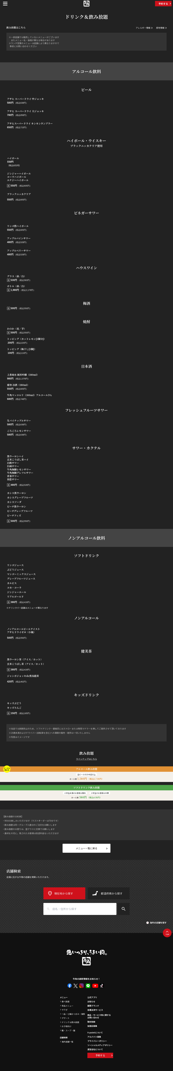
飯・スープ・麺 (68, 1030)
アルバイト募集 (94, 1036)
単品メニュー (67, 1005)
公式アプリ (92, 997)
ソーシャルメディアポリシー (100, 1045)
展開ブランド (93, 1005)
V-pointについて (95, 1032)
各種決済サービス (95, 1009)
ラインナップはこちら (86, 758)
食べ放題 (65, 1001)
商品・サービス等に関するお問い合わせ (99, 1016)
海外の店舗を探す (158, 922)
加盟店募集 (92, 1026)
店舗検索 (64, 1037)
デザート (65, 1018)
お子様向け (66, 1026)
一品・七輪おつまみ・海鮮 (73, 1014)
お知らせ (91, 1001)
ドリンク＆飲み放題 (70, 1022)
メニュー (64, 997)
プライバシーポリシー (97, 1041)
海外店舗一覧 (67, 1041)
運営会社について (95, 1049)
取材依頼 (91, 1021)
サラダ (64, 1009)
